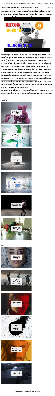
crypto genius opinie (19, 68)
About (51, 3)
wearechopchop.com (19, 391)
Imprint (38, 391)
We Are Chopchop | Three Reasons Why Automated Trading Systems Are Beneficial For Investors (25, 3)
